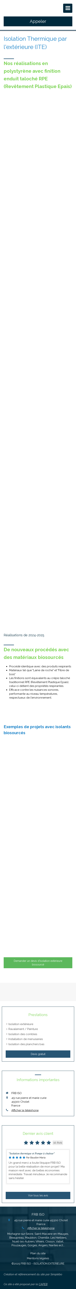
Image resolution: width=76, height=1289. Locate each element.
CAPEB (43, 1284)
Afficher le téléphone (25, 1110)
